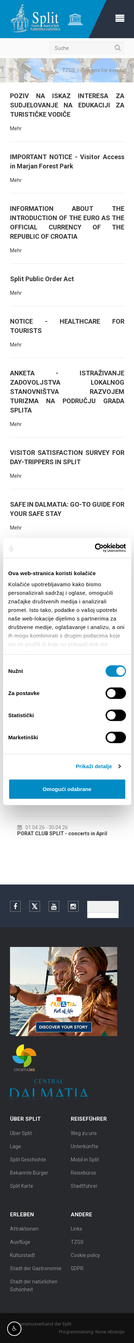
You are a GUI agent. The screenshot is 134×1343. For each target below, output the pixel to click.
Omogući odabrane (67, 789)
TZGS (68, 70)
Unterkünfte (84, 1149)
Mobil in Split (85, 1162)
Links (76, 1232)
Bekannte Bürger (29, 1176)
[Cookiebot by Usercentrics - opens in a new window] (95, 548)
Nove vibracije (112, 1331)
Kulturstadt (22, 1258)
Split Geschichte (28, 1162)
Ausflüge (20, 1245)
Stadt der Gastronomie (35, 1271)
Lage (15, 1149)
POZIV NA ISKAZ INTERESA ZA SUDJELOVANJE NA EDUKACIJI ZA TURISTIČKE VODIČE (67, 105)
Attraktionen (24, 1232)
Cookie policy (85, 1258)
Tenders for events (102, 70)
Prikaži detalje (94, 766)
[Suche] (86, 48)
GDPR (77, 1271)
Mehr (16, 128)
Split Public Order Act (42, 279)
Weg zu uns (84, 1136)
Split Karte (21, 1189)
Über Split (21, 1136)
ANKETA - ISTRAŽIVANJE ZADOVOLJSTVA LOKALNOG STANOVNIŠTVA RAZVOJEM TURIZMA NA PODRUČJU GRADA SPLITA (67, 391)
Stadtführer (84, 1189)
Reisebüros (83, 1176)
